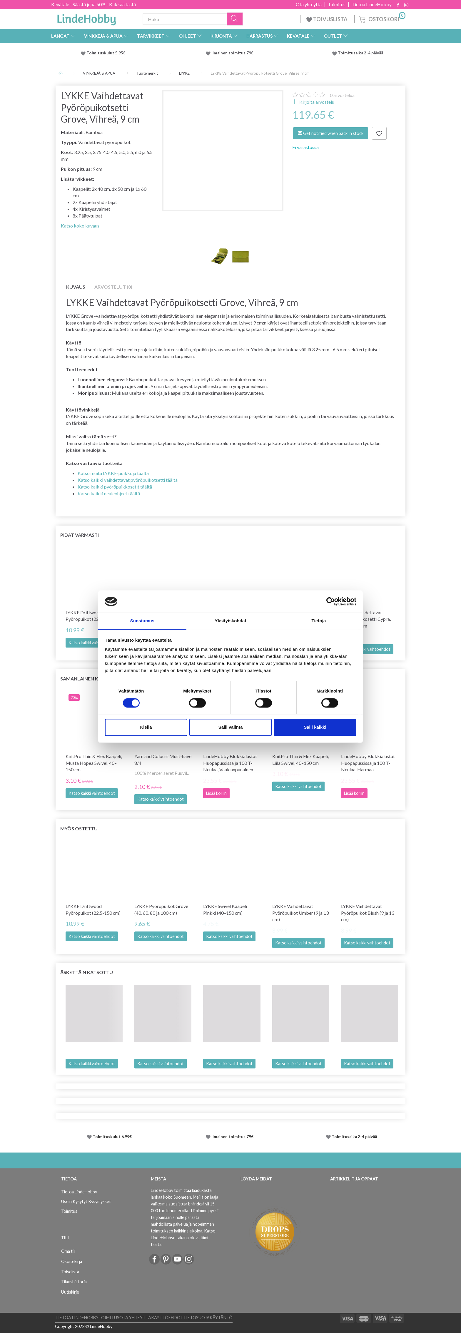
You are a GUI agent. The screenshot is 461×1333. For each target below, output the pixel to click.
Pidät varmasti (79, 535)
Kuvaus (75, 287)
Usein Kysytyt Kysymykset (86, 1201)
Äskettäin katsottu (86, 972)
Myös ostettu (79, 828)
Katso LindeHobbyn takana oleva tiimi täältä (183, 1237)
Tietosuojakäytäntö (208, 1317)
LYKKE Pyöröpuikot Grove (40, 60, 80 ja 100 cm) (161, 909)
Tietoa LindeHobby (372, 4)
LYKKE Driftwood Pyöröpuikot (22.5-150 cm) (93, 616)
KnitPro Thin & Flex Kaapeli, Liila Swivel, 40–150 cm (300, 759)
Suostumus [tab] (142, 620)
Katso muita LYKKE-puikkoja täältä (113, 473)
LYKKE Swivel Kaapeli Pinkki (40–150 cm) (225, 909)
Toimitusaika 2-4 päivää (360, 53)
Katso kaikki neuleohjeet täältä (109, 493)
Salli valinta (230, 727)
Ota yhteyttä (309, 4)
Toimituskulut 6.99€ (112, 1136)
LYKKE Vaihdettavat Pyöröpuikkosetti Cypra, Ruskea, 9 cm (366, 619)
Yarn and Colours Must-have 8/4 (162, 759)
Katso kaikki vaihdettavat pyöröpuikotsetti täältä (128, 480)
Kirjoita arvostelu (316, 102)
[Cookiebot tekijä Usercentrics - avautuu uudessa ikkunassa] (330, 601)
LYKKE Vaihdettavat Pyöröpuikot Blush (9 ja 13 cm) (367, 912)
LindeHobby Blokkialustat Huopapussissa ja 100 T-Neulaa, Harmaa (368, 762)
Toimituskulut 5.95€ (106, 53)
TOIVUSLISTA (327, 19)
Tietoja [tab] (319, 620)
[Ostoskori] (382, 18)
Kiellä (146, 727)
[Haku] (235, 19)
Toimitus (336, 4)
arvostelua (342, 95)
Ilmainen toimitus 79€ (233, 53)
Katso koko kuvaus (80, 225)
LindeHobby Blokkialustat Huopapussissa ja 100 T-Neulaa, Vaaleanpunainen (230, 762)
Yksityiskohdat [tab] (230, 620)
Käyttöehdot (167, 1317)
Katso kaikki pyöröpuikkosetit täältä (115, 486)
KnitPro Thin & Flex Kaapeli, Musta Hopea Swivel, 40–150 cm (94, 762)
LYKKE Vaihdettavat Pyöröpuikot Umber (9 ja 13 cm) (300, 912)
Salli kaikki (315, 727)
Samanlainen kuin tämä (90, 678)
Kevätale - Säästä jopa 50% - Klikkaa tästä (93, 4)
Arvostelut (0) (113, 287)
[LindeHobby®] (86, 17)
